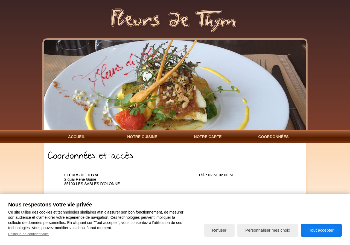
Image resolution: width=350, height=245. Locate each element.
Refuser (219, 230)
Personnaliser (267, 230)
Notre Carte (207, 137)
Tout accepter (321, 230)
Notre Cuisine (142, 137)
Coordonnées (273, 137)
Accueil (76, 137)
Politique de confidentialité (28, 234)
